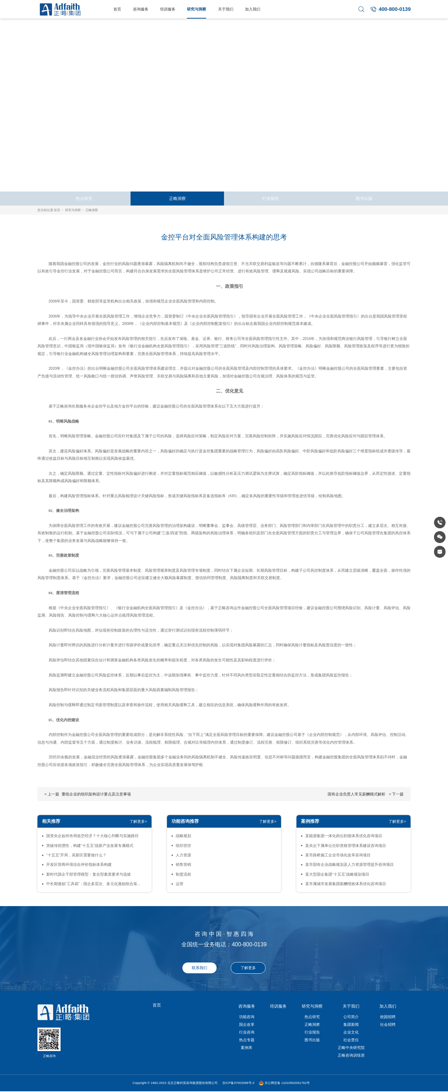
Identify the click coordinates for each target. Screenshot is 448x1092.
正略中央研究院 (351, 1047)
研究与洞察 (196, 9)
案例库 (246, 1047)
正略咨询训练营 (351, 1055)
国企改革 (246, 1024)
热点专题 (246, 1040)
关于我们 (225, 9)
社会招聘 (388, 1024)
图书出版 (364, 198)
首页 (117, 9)
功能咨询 (246, 1017)
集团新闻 (351, 1024)
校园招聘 (388, 1017)
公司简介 (351, 1017)
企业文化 (351, 1032)
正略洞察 (177, 198)
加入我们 (252, 9)
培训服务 (167, 9)
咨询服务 (140, 9)
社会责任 (351, 1040)
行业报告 (270, 198)
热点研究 (84, 198)
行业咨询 (246, 1032)
